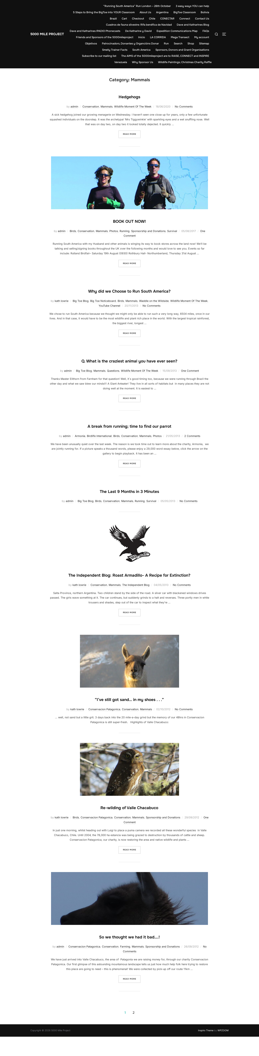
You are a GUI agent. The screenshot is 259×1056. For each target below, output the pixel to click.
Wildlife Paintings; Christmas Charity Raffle (185, 62)
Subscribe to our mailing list (99, 56)
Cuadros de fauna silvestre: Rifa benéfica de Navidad (139, 24)
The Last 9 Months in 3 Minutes (129, 500)
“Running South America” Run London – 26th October (137, 6)
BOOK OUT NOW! (129, 220)
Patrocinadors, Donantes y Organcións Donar (145, 43)
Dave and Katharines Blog (193, 24)
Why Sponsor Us (142, 62)
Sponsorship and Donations (148, 231)
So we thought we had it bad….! (129, 955)
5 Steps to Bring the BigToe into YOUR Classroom (117, 12)
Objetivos (106, 43)
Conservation (90, 106)
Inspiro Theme (205, 1049)
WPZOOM (223, 1049)
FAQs (87, 37)
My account (87, 43)
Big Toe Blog (81, 301)
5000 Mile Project (52, 34)
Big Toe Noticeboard (103, 301)
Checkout (138, 18)
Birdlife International (99, 445)
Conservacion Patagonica (104, 728)
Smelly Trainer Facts (114, 50)
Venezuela (120, 62)
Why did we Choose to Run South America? (129, 290)
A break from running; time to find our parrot (129, 435)
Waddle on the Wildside (154, 301)
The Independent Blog (135, 604)
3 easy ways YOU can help (192, 6)
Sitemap (92, 50)
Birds (73, 231)
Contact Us (202, 18)
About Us (159, 12)
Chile (152, 18)
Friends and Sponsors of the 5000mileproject (124, 37)
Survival (172, 231)
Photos (113, 231)
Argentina (175, 12)
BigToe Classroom (198, 12)
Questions (113, 380)
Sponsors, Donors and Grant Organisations (182, 50)
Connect (184, 18)
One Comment (190, 380)
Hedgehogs (129, 95)
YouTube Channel (109, 305)
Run (181, 43)
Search (193, 43)
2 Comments (192, 445)
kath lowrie (61, 301)
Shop (206, 43)
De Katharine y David (150, 31)
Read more (132, 133)
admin (74, 106)
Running (125, 231)
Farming (125, 966)
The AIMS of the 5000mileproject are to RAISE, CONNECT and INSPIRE (165, 56)
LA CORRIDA (178, 37)
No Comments (184, 106)
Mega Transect (200, 37)
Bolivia (100, 18)
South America (141, 50)
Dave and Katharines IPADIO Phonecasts (106, 31)
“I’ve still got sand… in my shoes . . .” (129, 718)
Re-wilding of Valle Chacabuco (129, 826)
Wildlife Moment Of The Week (132, 106)
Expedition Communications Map (188, 31)
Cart (124, 18)
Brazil (113, 18)
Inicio (161, 37)
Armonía (80, 445)
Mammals (106, 106)
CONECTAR (167, 18)
